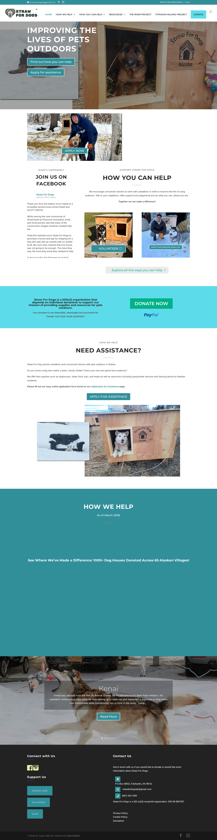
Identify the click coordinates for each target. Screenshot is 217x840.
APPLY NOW (74, 151)
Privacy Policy (120, 813)
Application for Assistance (105, 386)
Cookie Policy (120, 817)
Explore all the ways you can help (137, 270)
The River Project (140, 15)
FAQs (187, 2)
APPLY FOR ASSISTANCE (171, 2)
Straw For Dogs (45, 194)
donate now (151, 303)
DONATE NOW (40, 790)
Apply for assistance (45, 72)
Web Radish (73, 835)
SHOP (35, 814)
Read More (108, 716)
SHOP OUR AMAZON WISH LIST (165, 247)
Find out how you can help (51, 62)
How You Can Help (90, 15)
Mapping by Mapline (34, 650)
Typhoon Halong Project (171, 15)
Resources (116, 15)
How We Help (64, 15)
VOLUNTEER (108, 248)
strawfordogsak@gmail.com (137, 789)
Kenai (108, 688)
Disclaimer (118, 820)
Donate (198, 15)
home (48, 15)
